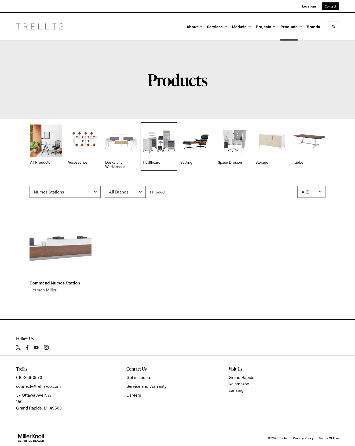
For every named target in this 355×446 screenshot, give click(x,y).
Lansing (236, 390)
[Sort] (311, 192)
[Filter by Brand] (125, 192)
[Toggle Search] (333, 26)
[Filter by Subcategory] (65, 192)
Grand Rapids (241, 377)
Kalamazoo (239, 384)
